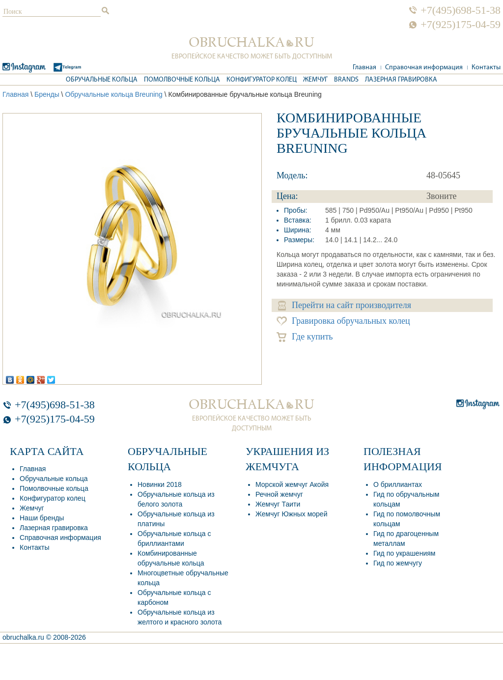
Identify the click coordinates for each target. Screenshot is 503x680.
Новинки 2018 (160, 484)
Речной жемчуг (279, 494)
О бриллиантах (397, 484)
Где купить (305, 336)
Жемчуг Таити (277, 504)
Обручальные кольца (102, 80)
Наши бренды (42, 518)
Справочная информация (424, 67)
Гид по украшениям (404, 553)
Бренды (46, 94)
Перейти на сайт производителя (344, 305)
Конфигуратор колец (261, 80)
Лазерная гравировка (401, 80)
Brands (346, 80)
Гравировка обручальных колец (343, 321)
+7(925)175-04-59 (460, 24)
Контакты (486, 67)
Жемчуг (315, 80)
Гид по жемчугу (397, 563)
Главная (364, 67)
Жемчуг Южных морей (291, 514)
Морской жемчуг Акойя (292, 484)
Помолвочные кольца (182, 80)
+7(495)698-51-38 (460, 10)
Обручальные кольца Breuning (114, 94)
